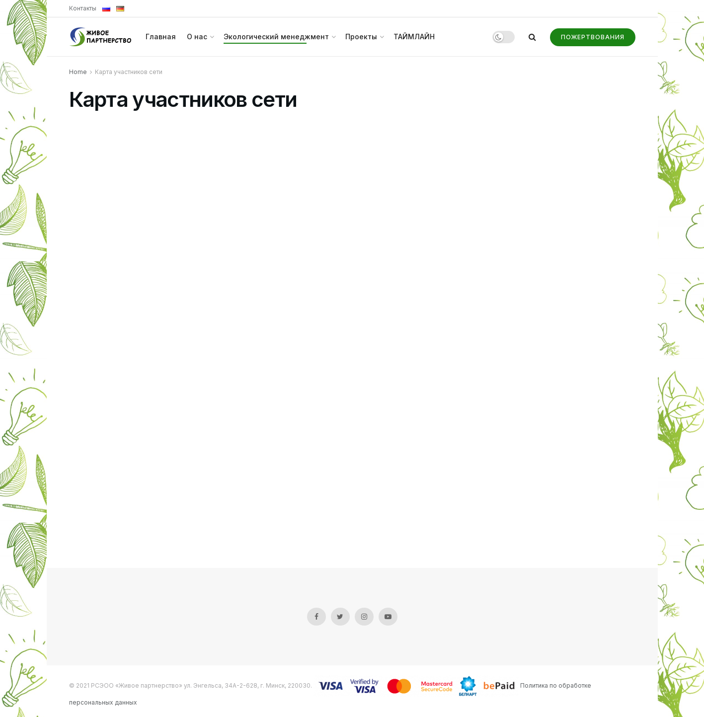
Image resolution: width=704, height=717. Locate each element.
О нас (197, 36)
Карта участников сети (128, 72)
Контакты (82, 8)
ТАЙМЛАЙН (414, 36)
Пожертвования (593, 37)
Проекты (361, 36)
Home (78, 72)
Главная (161, 36)
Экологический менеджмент (276, 36)
